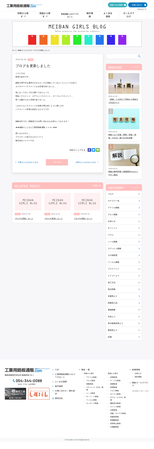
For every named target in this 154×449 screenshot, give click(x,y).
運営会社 (141, 9)
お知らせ (112, 221)
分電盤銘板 (114, 427)
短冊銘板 (113, 387)
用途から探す (44, 15)
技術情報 (138, 377)
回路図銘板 (114, 416)
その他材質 (113, 255)
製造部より (113, 330)
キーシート (113, 228)
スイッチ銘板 (115, 406)
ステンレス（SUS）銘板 (94, 388)
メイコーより (114, 276)
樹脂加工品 (113, 303)
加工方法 (112, 282)
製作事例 (93, 15)
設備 (110, 337)
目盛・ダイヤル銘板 (118, 413)
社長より (112, 317)
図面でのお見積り (116, 5)
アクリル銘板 (114, 208)
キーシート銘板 (92, 396)
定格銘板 (113, 377)
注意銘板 (113, 410)
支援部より (113, 296)
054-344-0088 (29, 380)
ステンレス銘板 (115, 248)
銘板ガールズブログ (25, 50)
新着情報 (136, 369)
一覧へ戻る (57, 160)
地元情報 (112, 289)
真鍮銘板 (112, 310)
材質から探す (23, 15)
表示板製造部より (116, 323)
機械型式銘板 (115, 403)
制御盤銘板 (114, 420)
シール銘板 (113, 242)
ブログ (111, 194)
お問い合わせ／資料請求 (65, 392)
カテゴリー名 (114, 201)
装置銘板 (113, 384)
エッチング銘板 (92, 403)
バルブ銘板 (114, 390)
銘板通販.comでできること (71, 15)
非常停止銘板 (115, 423)
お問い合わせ (137, 5)
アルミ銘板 (113, 214)
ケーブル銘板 (115, 380)
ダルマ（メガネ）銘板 (118, 398)
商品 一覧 (85, 369)
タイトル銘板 (115, 394)
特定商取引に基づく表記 (140, 391)
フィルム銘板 (114, 262)
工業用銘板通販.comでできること (65, 375)
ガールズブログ (129, 15)
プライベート (114, 269)
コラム (111, 235)
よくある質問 (110, 15)
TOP (57, 369)
